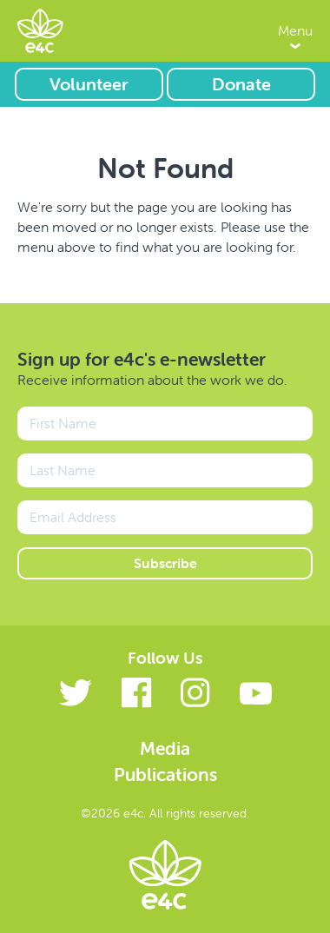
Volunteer (89, 84)
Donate (241, 84)
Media (165, 748)
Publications (165, 774)
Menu (295, 30)
